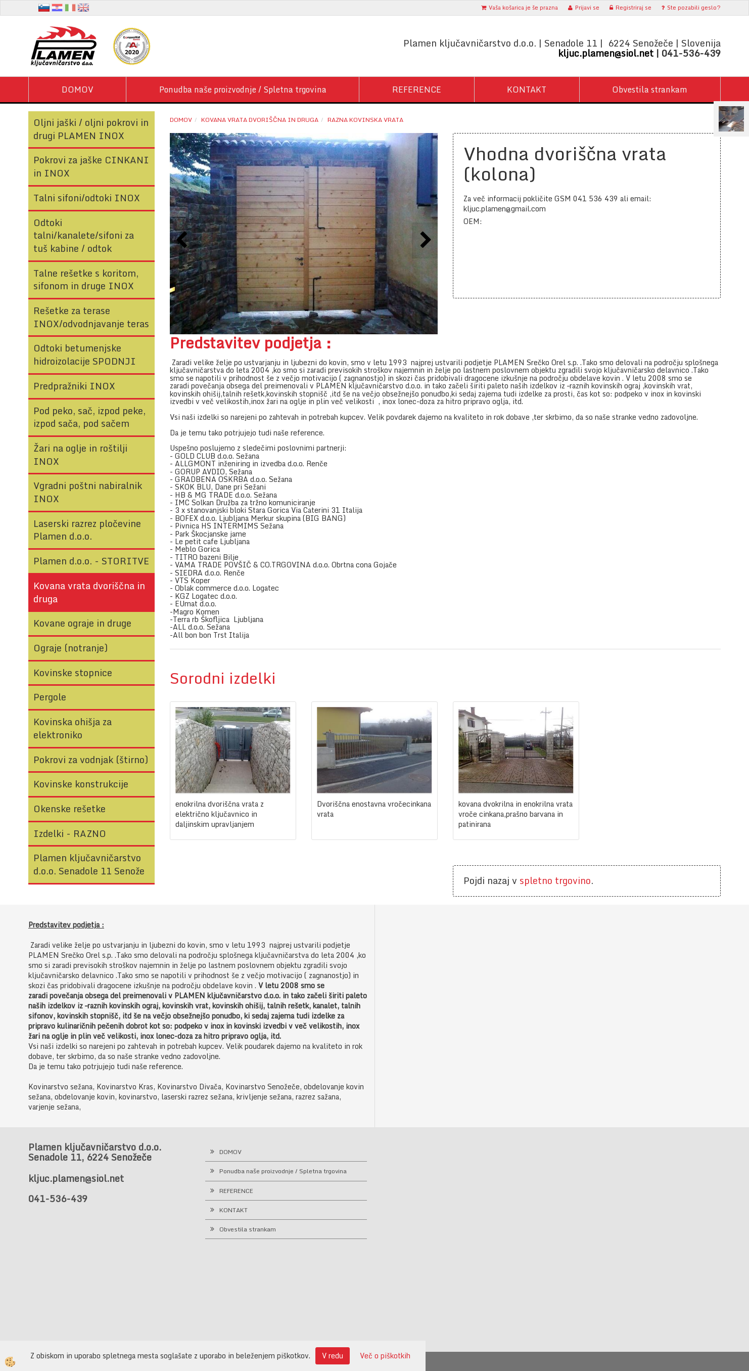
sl (44, 8)
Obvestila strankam (649, 89)
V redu (332, 1355)
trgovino (573, 880)
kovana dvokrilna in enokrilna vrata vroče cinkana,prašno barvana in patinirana (515, 814)
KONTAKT (526, 89)
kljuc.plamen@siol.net (605, 53)
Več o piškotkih (385, 1356)
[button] (425, 240)
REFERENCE (416, 89)
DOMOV (77, 89)
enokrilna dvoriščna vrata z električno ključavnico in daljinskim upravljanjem (219, 814)
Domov (181, 119)
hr (57, 8)
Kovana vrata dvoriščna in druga (259, 119)
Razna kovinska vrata (365, 119)
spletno (536, 880)
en (83, 8)
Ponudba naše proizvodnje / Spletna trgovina (242, 89)
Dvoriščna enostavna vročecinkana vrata (374, 809)
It (70, 8)
